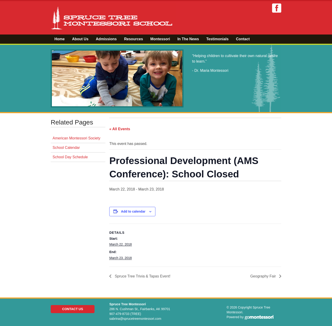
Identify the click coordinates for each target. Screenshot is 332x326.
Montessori (160, 39)
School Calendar (66, 148)
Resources (133, 39)
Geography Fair (263, 276)
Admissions (106, 39)
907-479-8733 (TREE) (125, 314)
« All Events (119, 129)
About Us (80, 39)
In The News (188, 39)
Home (59, 39)
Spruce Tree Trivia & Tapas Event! (142, 276)
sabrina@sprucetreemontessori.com (135, 318)
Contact (243, 39)
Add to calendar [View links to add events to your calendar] (133, 211)
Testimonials (217, 39)
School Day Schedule (70, 157)
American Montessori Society (76, 138)
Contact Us (72, 309)
